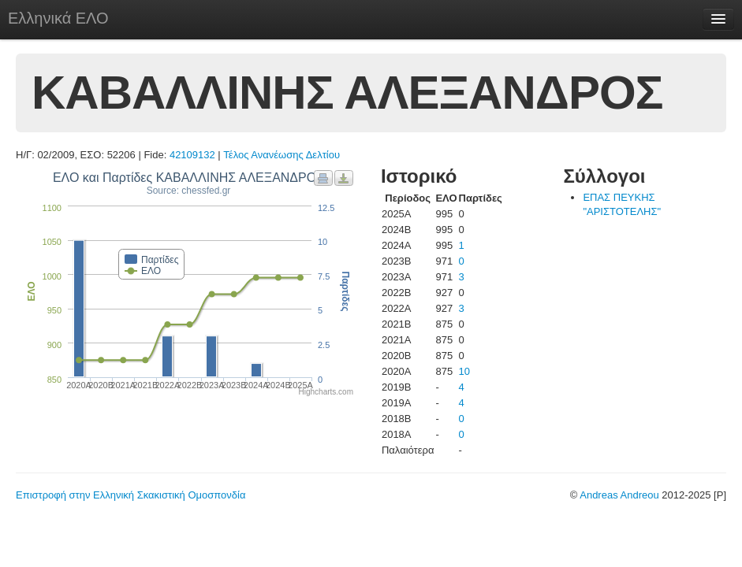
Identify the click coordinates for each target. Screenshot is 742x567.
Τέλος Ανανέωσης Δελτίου (281, 155)
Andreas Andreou (619, 495)
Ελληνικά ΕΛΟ (58, 18)
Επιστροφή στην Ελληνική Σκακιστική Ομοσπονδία (130, 495)
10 (464, 371)
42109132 (192, 155)
